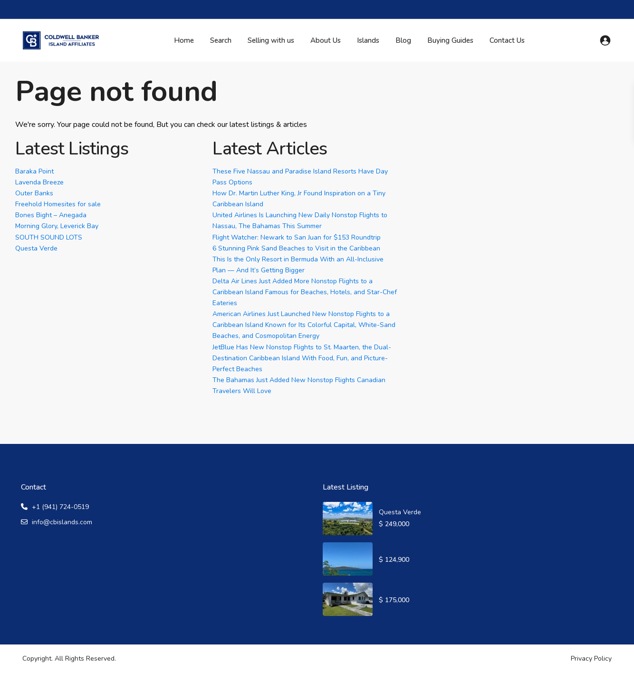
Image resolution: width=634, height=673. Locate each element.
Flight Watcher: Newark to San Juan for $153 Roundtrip (296, 237)
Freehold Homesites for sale (58, 204)
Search (220, 40)
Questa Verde (36, 248)
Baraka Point (34, 171)
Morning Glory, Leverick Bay (56, 226)
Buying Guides (450, 40)
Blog (403, 40)
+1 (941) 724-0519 (60, 506)
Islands (368, 40)
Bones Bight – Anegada (50, 215)
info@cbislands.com (62, 522)
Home (184, 40)
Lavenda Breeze (39, 182)
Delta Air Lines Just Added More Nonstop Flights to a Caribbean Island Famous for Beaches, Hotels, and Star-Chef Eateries (304, 292)
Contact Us (507, 40)
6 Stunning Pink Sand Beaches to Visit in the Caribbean (296, 248)
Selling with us (271, 40)
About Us (325, 40)
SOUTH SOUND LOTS (48, 237)
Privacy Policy (591, 658)
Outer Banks (34, 193)
